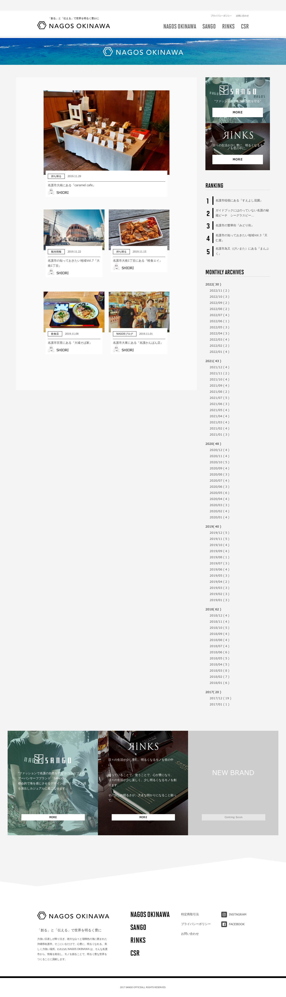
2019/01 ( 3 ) (219, 600)
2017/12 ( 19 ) (220, 698)
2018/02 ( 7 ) (219, 676)
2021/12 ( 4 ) (219, 367)
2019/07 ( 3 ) (219, 563)
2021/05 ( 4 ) (219, 410)
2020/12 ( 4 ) (219, 450)
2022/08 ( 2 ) (219, 309)
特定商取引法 (190, 914)
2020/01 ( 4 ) (219, 517)
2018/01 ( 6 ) (219, 683)
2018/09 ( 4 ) (219, 634)
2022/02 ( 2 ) (219, 345)
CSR (135, 953)
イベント (155, 31)
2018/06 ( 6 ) (219, 652)
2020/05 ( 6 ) (219, 492)
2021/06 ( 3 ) (219, 404)
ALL (44, 31)
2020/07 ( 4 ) (219, 480)
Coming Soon (233, 815)
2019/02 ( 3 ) (219, 594)
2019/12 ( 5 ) (219, 532)
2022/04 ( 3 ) (219, 333)
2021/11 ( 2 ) (219, 373)
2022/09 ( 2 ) (219, 302)
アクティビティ (202, 31)
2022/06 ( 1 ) (219, 321)
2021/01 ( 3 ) (219, 434)
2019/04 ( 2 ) (219, 581)
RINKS (138, 940)
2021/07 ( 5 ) (219, 397)
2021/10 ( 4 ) (219, 379)
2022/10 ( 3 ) (219, 296)
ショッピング (230, 31)
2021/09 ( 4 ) (219, 385)
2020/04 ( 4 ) (219, 499)
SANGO (138, 927)
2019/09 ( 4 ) (219, 551)
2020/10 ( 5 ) (219, 462)
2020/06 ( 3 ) (219, 486)
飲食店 (60, 31)
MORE (238, 112)
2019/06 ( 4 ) (219, 569)
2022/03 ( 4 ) (219, 339)
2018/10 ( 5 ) (219, 627)
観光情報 (176, 31)
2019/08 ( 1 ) (219, 557)
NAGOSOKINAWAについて (92, 31)
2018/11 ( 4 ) (219, 621)
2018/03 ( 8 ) (219, 670)
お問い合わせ (242, 5)
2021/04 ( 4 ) (219, 416)
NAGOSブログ (130, 31)
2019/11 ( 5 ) (219, 539)
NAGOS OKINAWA (150, 914)
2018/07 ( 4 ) (219, 646)
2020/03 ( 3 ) (219, 505)
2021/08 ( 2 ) (219, 391)
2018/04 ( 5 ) (219, 664)
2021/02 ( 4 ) (219, 428)
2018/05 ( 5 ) (219, 658)
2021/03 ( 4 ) (219, 422)
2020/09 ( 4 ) (219, 468)
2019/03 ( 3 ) (219, 588)
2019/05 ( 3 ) (219, 575)
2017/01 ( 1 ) (219, 704)
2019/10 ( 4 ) (219, 545)
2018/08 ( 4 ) (219, 640)
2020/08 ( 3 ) (219, 474)
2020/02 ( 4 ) (219, 511)
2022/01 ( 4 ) (219, 351)
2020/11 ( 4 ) (219, 456)
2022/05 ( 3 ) (219, 327)
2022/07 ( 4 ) (219, 315)
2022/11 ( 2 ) (219, 290)
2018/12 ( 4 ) (219, 615)
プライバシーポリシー (221, 5)
